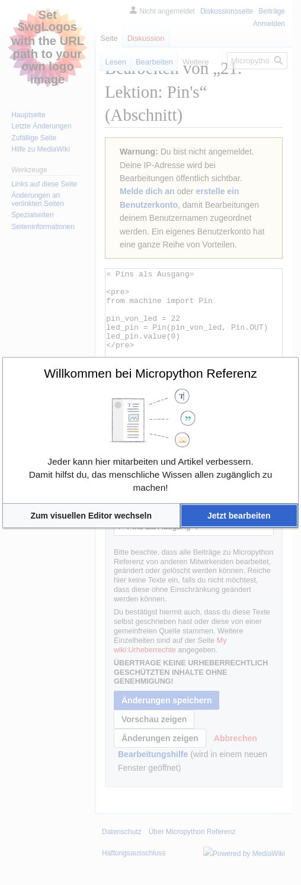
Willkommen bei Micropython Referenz (150, 373)
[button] (91, 515)
